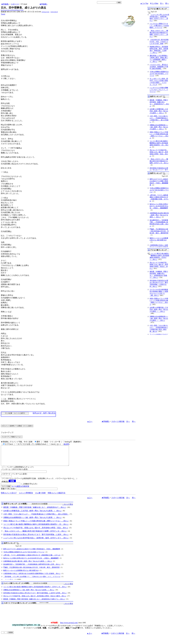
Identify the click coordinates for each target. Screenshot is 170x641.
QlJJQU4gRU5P (54, 11)
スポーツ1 (15, 4)
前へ (167, 3)
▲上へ (89, 421)
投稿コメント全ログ (9, 497)
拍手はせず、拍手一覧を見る (44, 413)
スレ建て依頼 (40, 497)
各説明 (66, 444)
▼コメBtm (154, 3)
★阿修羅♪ (5, 4)
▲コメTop (144, 3)
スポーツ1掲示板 (118, 421)
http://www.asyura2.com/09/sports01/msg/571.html (12, 10)
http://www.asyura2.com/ (69, 627)
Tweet (3, 14)
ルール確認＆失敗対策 (20, 490)
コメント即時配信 (26, 497)
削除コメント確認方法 (56, 497)
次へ (162, 3)
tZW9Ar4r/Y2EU (45, 11)
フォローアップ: (7, 432)
